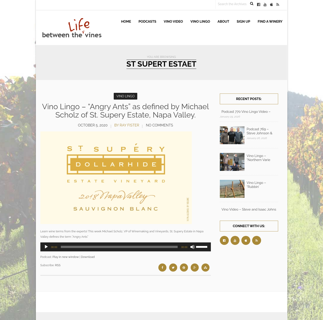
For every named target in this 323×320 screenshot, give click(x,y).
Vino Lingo (200, 22)
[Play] (46, 247)
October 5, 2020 (93, 125)
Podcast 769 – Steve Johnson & (260, 131)
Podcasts (147, 22)
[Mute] (192, 247)
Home (126, 22)
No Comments (159, 125)
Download (88, 257)
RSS (57, 265)
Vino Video (173, 22)
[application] (125, 246)
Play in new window (65, 257)
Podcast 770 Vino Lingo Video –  (246, 112)
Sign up (243, 22)
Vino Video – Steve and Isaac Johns (249, 209)
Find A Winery (270, 22)
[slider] (119, 247)
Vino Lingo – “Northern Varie (258, 158)
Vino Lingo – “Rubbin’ (256, 185)
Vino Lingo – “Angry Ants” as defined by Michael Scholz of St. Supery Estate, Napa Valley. (125, 110)
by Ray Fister (126, 125)
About (223, 22)
